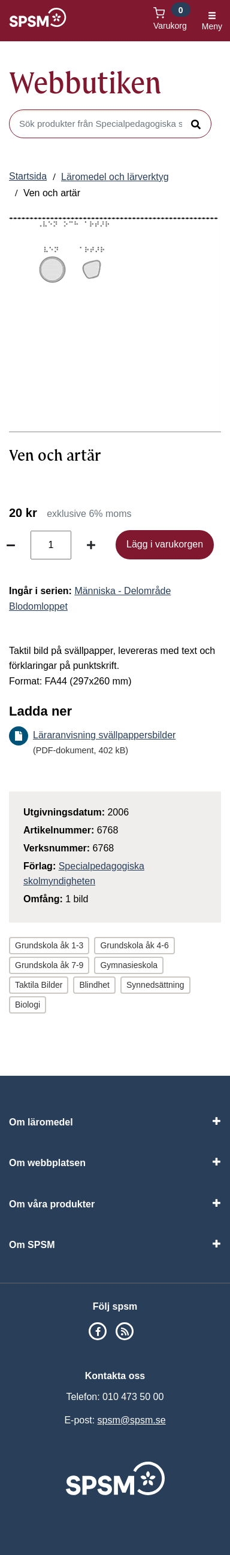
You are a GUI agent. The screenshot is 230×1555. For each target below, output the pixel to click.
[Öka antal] (91, 545)
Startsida (28, 176)
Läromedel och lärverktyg (115, 177)
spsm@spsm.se (132, 1420)
